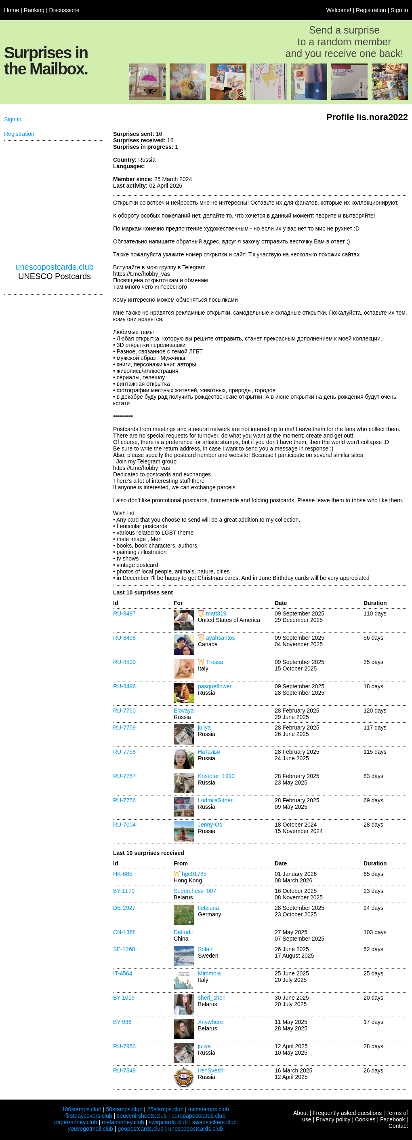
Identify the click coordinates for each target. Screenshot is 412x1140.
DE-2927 (124, 908)
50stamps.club (124, 1109)
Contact (398, 1126)
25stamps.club (165, 1109)
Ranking (34, 10)
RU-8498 (124, 638)
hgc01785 (194, 874)
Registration (371, 10)
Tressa (214, 662)
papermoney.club (75, 1122)
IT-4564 (122, 973)
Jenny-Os (210, 824)
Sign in (399, 10)
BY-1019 (124, 997)
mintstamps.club (208, 1109)
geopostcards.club (141, 1128)
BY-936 (122, 1022)
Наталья (209, 752)
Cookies (365, 1119)
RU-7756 (124, 800)
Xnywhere (210, 1022)
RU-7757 (124, 776)
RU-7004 (124, 824)
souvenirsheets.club (142, 1116)
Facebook (392, 1119)
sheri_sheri (211, 997)
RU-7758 (124, 752)
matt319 (216, 613)
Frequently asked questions (347, 1113)
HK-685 (122, 874)
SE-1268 (124, 949)
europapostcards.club (198, 1116)
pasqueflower (214, 686)
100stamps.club (81, 1109)
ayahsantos (220, 638)
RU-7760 (124, 710)
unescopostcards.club (54, 266)
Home (11, 10)
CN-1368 (124, 932)
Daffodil (183, 932)
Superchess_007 (195, 891)
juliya (204, 727)
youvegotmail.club (90, 1128)
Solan (205, 949)
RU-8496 (124, 686)
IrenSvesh (210, 1070)
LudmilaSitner (215, 800)
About (300, 1113)
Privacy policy (333, 1119)
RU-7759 (124, 727)
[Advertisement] (54, 201)
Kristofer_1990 (216, 776)
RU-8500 (124, 662)
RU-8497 (124, 613)
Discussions (64, 10)
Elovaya (184, 710)
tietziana (208, 908)
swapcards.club (168, 1122)
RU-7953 (124, 1046)
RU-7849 (124, 1070)
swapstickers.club (214, 1122)
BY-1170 (124, 891)
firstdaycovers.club (88, 1116)
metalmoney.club (123, 1122)
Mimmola (209, 973)
